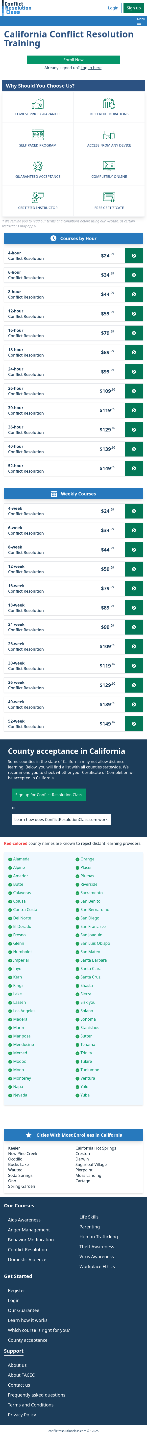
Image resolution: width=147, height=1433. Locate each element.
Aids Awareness (24, 1220)
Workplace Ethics (97, 1266)
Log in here (91, 67)
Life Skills (88, 1217)
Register (16, 1290)
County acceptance (28, 1340)
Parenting (89, 1227)
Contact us (19, 1385)
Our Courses (19, 1205)
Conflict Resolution (27, 1249)
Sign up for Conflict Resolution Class (48, 794)
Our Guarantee (23, 1310)
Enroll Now (73, 59)
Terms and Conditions (30, 1405)
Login (113, 8)
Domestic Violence (27, 1259)
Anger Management (29, 1230)
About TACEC (21, 1375)
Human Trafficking (98, 1237)
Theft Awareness (96, 1247)
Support (14, 1350)
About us (17, 1365)
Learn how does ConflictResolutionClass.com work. (61, 819)
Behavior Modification (31, 1240)
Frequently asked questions (36, 1395)
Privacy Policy (22, 1415)
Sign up (134, 8)
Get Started (18, 1276)
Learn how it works (28, 1320)
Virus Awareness (96, 1256)
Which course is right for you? (39, 1330)
